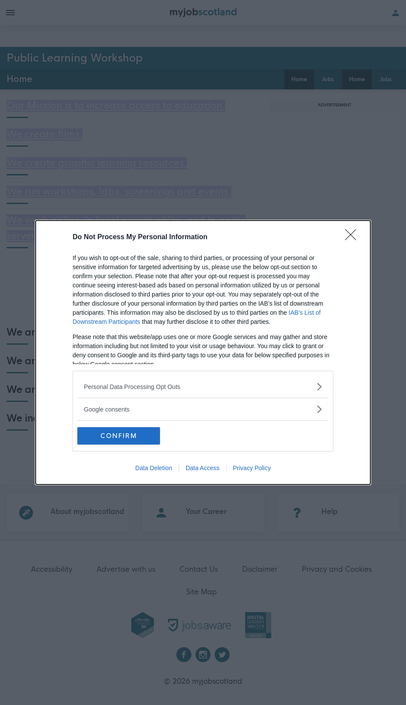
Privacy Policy (252, 468)
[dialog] (203, 352)
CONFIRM (118, 435)
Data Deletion (153, 468)
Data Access (203, 468)
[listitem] (203, 386)
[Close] (353, 237)
